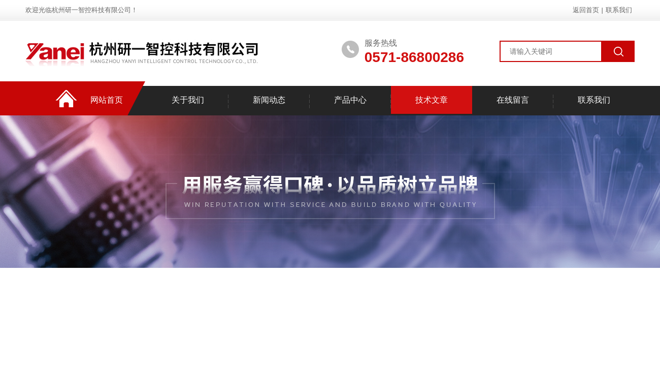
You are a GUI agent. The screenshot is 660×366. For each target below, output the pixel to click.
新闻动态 (269, 100)
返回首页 (586, 10)
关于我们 (188, 100)
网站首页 (106, 100)
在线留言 (513, 100)
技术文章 (431, 100)
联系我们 (619, 10)
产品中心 (350, 100)
